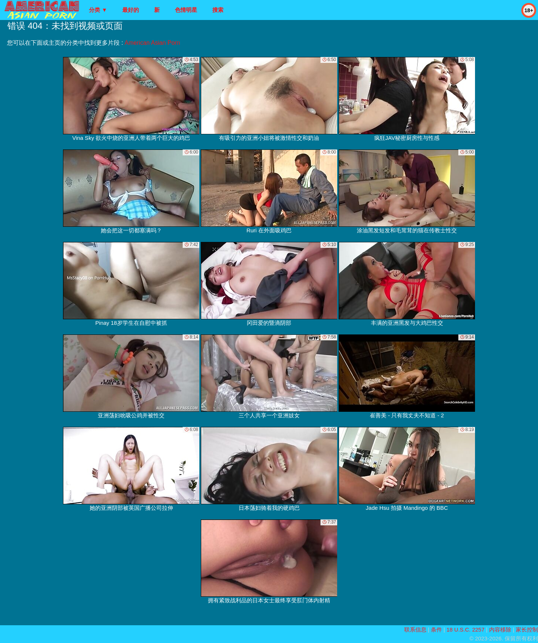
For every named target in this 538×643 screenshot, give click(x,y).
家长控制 (527, 629)
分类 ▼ (98, 10)
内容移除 (500, 629)
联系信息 (415, 629)
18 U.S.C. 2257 (465, 629)
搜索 (217, 10)
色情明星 (186, 10)
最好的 (130, 10)
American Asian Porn (152, 43)
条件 (436, 629)
